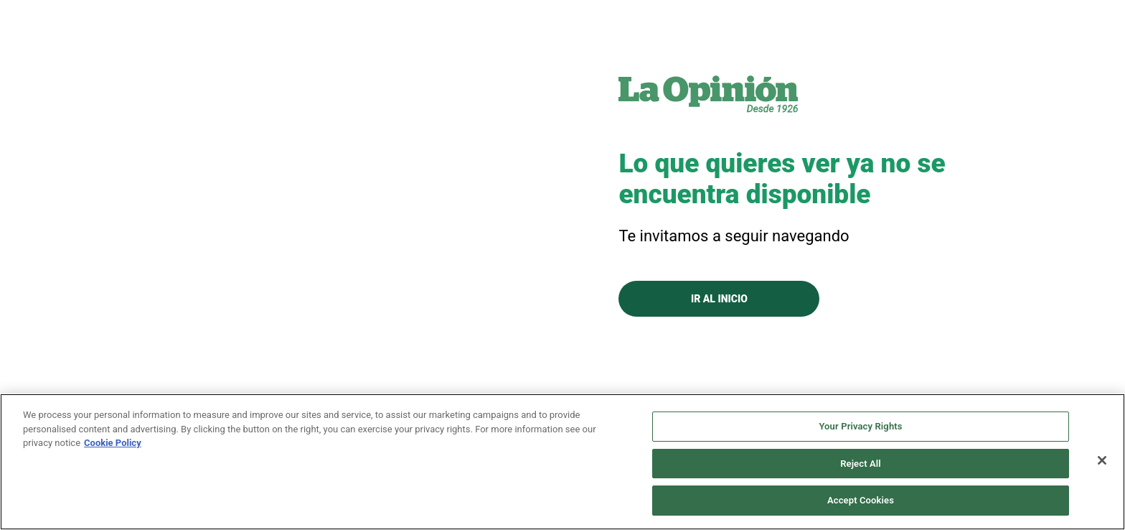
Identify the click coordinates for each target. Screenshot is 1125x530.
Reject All (860, 463)
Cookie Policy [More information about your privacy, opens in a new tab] (112, 442)
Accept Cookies (860, 500)
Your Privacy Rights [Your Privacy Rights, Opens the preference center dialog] (860, 426)
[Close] (1102, 460)
